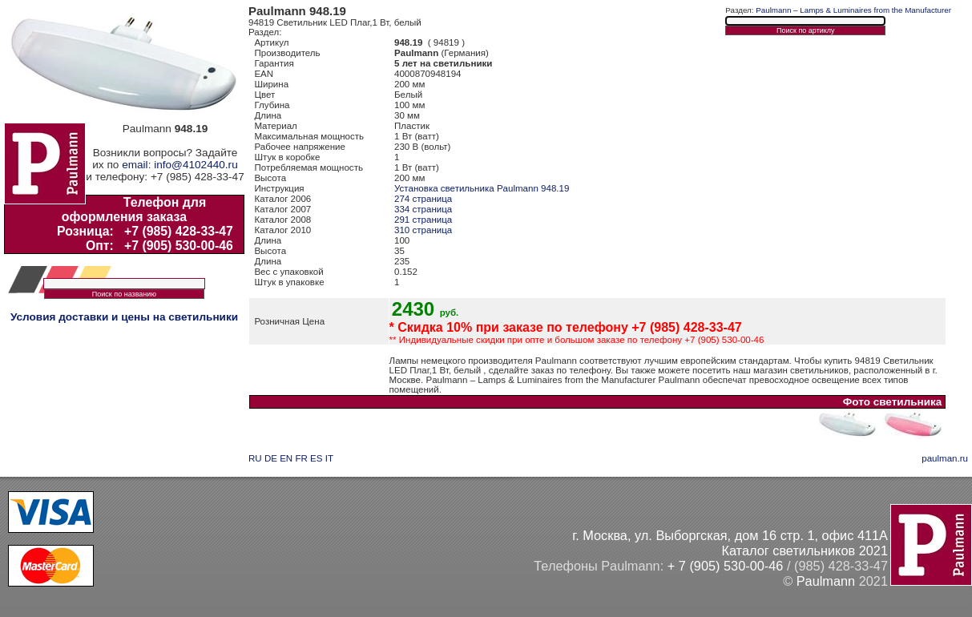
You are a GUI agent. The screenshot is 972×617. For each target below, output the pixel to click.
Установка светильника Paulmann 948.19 (481, 188)
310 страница (423, 230)
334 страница (423, 209)
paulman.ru (945, 458)
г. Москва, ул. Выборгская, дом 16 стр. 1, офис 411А (730, 535)
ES (316, 458)
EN (286, 458)
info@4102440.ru (196, 165)
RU (255, 458)
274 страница (423, 199)
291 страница (423, 219)
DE (270, 458)
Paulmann (826, 581)
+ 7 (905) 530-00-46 (725, 566)
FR (301, 458)
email (134, 165)
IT (329, 458)
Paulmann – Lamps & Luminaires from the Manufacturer (853, 10)
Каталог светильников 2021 (804, 550)
